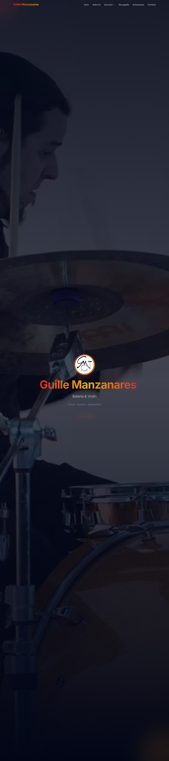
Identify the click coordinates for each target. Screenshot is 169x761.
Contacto (152, 4)
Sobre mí (97, 4)
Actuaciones (138, 4)
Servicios (109, 4)
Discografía (124, 4)
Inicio (86, 4)
